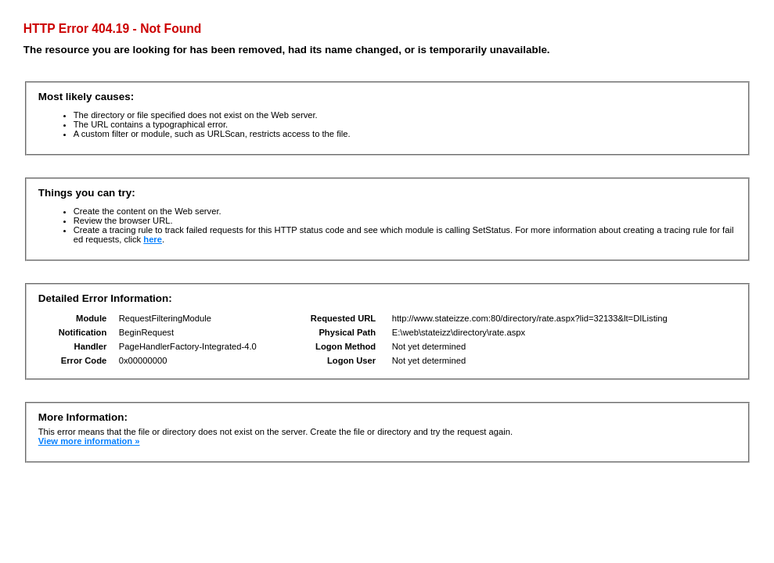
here (152, 239)
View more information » (89, 441)
